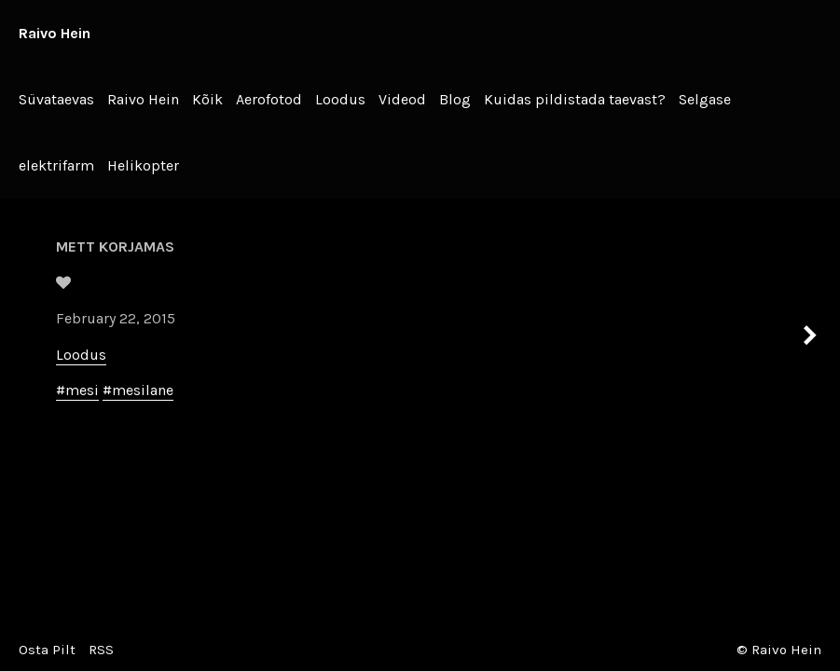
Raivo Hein (54, 33)
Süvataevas (56, 99)
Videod (402, 99)
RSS (101, 649)
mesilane (142, 390)
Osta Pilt (47, 649)
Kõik (207, 99)
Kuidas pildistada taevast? (575, 99)
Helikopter (143, 165)
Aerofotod (269, 99)
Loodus (340, 99)
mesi (82, 390)
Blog (455, 99)
